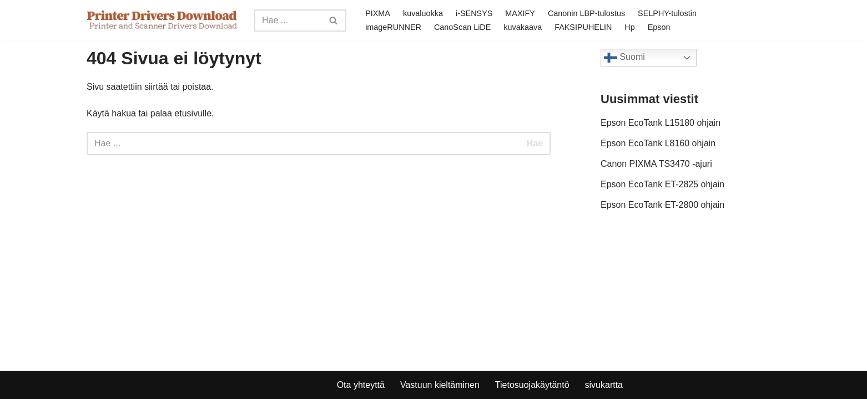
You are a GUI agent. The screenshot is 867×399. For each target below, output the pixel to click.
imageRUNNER (393, 27)
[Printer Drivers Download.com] (162, 20)
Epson (659, 27)
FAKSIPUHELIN (583, 27)
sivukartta (604, 385)
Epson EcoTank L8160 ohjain (658, 143)
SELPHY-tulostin (667, 13)
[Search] (287, 20)
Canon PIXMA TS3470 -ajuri (656, 163)
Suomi (624, 57)
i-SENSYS (474, 13)
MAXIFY (520, 13)
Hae (535, 143)
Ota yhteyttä (361, 385)
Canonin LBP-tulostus (586, 13)
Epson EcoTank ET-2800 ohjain (662, 204)
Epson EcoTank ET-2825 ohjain (662, 184)
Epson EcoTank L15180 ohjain (660, 122)
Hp (629, 27)
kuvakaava (522, 27)
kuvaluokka (423, 13)
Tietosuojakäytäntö (532, 385)
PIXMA (377, 13)
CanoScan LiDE (462, 27)
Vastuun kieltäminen (440, 385)
